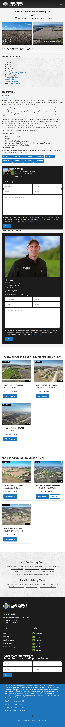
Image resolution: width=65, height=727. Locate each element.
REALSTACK (39, 723)
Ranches (11, 75)
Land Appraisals (8, 640)
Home (5, 633)
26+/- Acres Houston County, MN (12, 528)
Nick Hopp (18, 77)
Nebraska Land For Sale (16, 571)
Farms (17, 75)
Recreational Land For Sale (16, 587)
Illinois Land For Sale (41, 566)
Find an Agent (7, 643)
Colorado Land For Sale (27, 566)
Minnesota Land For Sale (32, 569)
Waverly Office (10, 79)
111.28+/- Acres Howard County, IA (14, 428)
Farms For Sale (29, 584)
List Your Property (9, 647)
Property (6, 636)
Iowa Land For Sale (54, 566)
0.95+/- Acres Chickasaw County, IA (46, 385)
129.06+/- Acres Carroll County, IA (13, 485)
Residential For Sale (31, 587)
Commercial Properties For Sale (15, 584)
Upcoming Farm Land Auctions (47, 587)
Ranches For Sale (54, 584)
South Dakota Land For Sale (25, 574)
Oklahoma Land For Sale (49, 571)
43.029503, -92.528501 (19, 73)
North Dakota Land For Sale (32, 571)
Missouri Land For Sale (47, 569)
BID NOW (5, 98)
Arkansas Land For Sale (12, 566)
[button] (32, 716)
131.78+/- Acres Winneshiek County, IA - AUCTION (48, 485)
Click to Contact (15, 83)
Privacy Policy (29, 221)
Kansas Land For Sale (17, 569)
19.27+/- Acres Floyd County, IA (12, 385)
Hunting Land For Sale (41, 584)
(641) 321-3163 (14, 81)
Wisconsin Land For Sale (41, 574)
